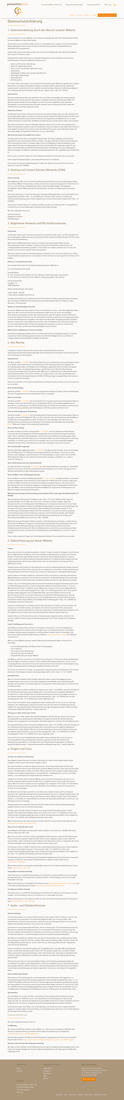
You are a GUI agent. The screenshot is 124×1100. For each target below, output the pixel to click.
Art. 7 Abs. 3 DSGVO (48, 478)
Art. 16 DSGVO (25, 391)
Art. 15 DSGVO (25, 362)
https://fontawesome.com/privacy (23, 901)
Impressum (72, 1095)
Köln (45, 1076)
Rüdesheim (47, 1068)
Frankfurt (47, 1071)
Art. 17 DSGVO (25, 401)
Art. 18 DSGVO (25, 415)
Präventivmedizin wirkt (74, 5)
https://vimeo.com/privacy (16, 862)
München (46, 1073)
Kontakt (80, 1095)
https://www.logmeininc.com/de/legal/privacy (23, 1034)
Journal (79, 15)
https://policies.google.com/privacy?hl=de (22, 823)
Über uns (107, 5)
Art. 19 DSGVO (44, 431)
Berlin (45, 1078)
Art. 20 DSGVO (39, 450)
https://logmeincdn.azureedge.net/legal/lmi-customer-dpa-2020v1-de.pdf (48, 1040)
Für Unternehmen (93, 5)
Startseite (59, 1095)
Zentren (87, 15)
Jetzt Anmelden (89, 1079)
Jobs (94, 15)
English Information (100, 1095)
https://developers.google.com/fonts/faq (62, 883)
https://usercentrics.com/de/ (56, 634)
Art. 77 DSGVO (35, 466)
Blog (72, 15)
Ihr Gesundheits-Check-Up (51, 5)
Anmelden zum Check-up (107, 15)
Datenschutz (88, 1095)
